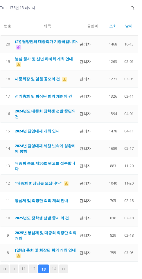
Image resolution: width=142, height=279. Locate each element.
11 (23, 268)
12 (33, 268)
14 (54, 268)
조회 (113, 25)
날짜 (129, 25)
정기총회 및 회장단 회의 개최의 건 (43, 96)
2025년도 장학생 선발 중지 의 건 (42, 217)
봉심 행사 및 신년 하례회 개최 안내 (44, 58)
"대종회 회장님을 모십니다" (38, 183)
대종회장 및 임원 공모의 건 (38, 78)
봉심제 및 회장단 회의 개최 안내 (41, 200)
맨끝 (63, 269)
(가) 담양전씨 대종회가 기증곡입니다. (46, 41)
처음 (4, 269)
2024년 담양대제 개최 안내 (37, 131)
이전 (14, 269)
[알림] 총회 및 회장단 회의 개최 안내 (45, 250)
